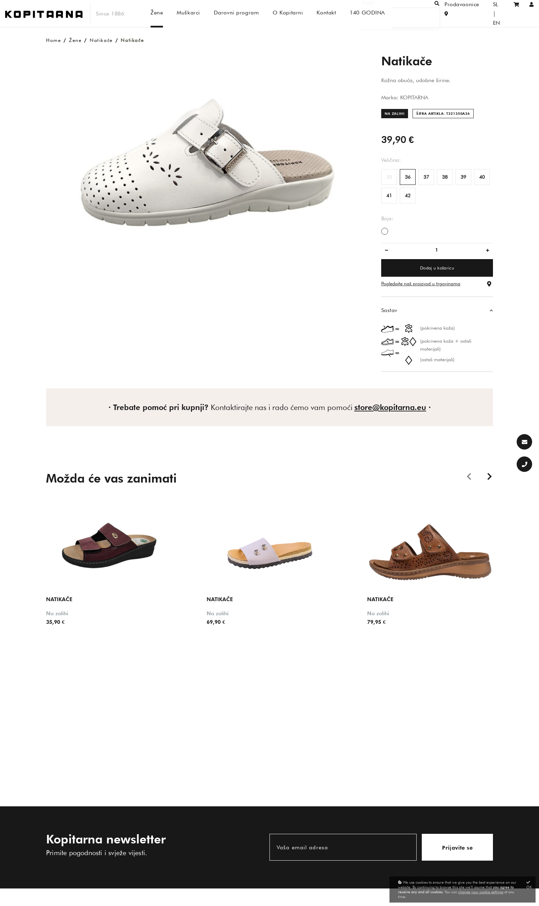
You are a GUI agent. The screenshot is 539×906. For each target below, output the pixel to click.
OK (529, 885)
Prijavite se (457, 847)
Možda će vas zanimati (111, 478)
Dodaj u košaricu (437, 267)
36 (407, 177)
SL (486, 13)
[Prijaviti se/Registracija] (531, 13)
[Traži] (409, 13)
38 (445, 177)
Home (53, 40)
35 (389, 177)
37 (426, 177)
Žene (75, 40)
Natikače (101, 40)
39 (463, 177)
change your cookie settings (480, 892)
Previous (468, 476)
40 (482, 177)
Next (489, 476)
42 (407, 195)
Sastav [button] (389, 310)
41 (389, 195)
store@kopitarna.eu (390, 407)
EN (499, 13)
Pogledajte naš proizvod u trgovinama (420, 283)
